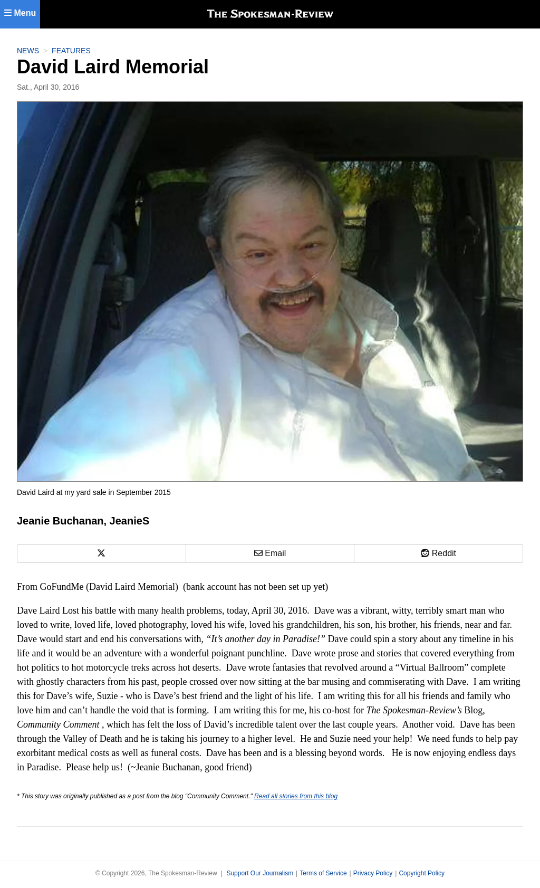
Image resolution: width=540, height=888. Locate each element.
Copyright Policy (422, 873)
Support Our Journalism (259, 873)
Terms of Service (323, 873)
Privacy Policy (373, 873)
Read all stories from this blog (296, 796)
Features (71, 50)
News (28, 50)
